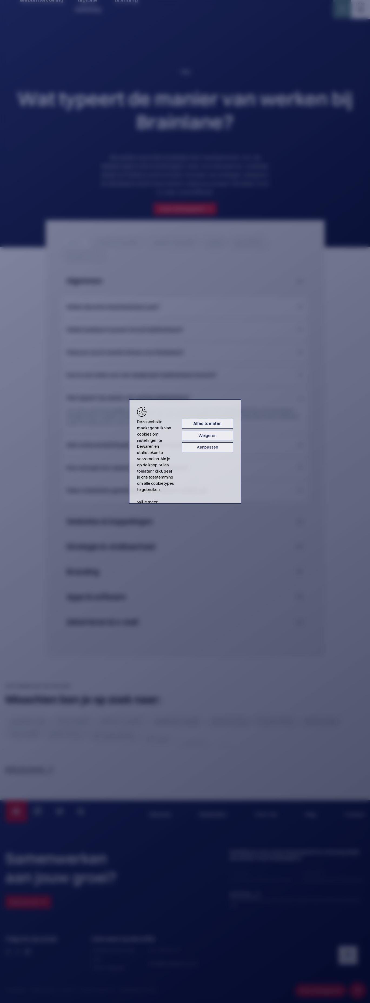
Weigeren (246, 451)
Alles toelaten (246, 440)
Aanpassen (245, 463)
